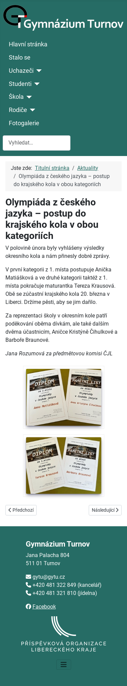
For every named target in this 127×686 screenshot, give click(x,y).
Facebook (44, 606)
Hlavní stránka (28, 44)
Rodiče (18, 110)
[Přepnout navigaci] (63, 665)
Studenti (20, 84)
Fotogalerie (24, 123)
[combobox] (36, 143)
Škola (16, 96)
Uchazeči (21, 70)
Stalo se (19, 57)
